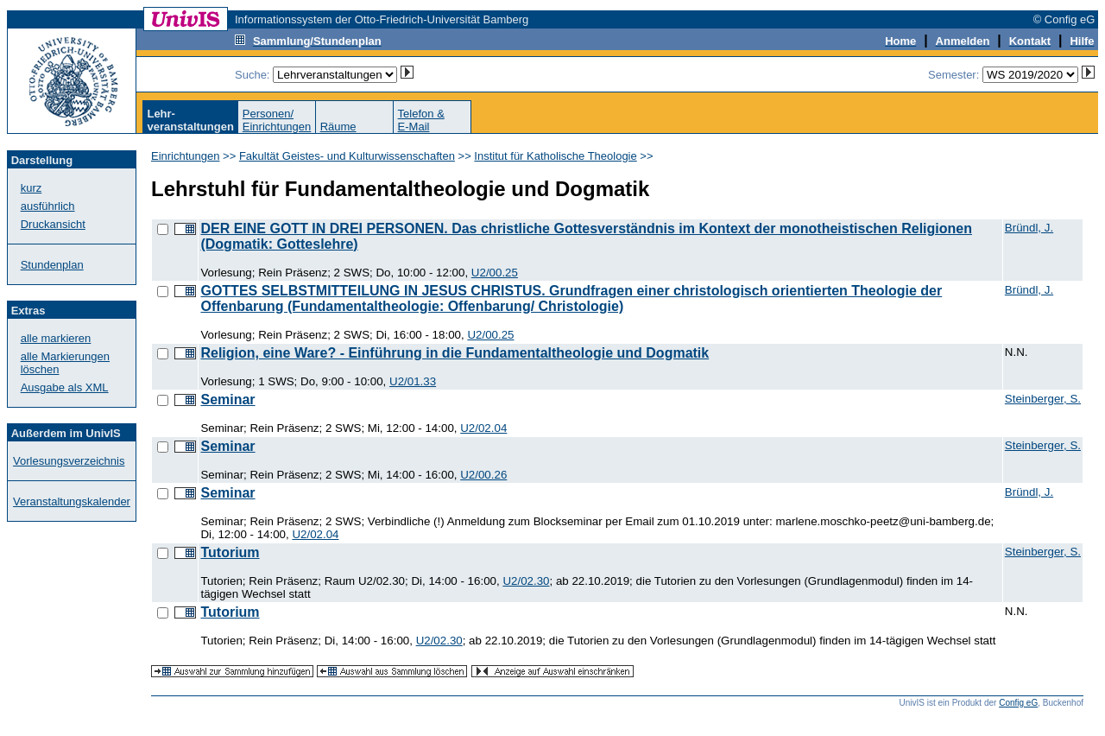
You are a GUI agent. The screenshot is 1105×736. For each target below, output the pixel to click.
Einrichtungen (185, 155)
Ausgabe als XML (65, 387)
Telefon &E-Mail (421, 120)
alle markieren (56, 338)
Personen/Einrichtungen (277, 120)
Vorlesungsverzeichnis (68, 460)
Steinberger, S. (1043, 398)
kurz (31, 187)
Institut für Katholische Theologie (555, 155)
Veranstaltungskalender (71, 501)
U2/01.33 (412, 381)
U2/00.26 (483, 474)
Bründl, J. (1029, 227)
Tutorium (229, 552)
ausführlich (48, 206)
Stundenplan (52, 264)
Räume (338, 126)
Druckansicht (53, 224)
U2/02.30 (525, 580)
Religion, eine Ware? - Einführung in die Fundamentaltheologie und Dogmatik (454, 353)
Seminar (227, 399)
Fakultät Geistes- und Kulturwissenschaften (347, 155)
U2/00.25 (494, 272)
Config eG (1018, 702)
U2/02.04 (483, 428)
